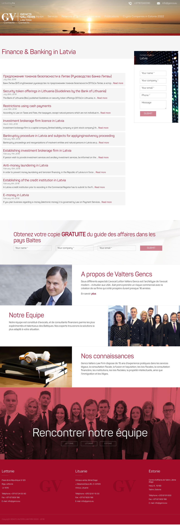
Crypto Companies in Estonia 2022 (143, 16)
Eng (10, 3)
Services (53, 16)
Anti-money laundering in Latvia (25, 165)
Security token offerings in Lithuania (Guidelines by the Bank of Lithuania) (54, 91)
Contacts (9, 22)
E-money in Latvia (16, 195)
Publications (112, 16)
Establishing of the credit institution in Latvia (34, 180)
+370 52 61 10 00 (92, 494)
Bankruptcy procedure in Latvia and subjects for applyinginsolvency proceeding (59, 136)
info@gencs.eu (169, 3)
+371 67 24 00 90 (18, 494)
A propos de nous (14, 16)
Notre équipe (36, 16)
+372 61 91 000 (164, 496)
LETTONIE (69, 444)
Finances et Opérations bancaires (81, 16)
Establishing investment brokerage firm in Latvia (37, 150)
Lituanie (89, 444)
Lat (3, 3)
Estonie (108, 444)
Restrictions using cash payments (27, 106)
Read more (118, 83)
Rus (6, 3)
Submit (148, 113)
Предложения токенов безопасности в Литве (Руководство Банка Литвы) (57, 76)
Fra (13, 3)
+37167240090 (142, 3)
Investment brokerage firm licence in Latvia (33, 121)
